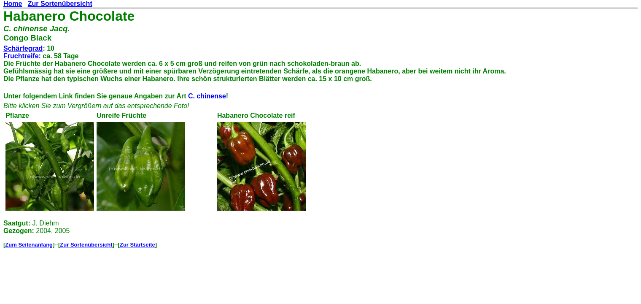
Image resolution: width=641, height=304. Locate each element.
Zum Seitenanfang (29, 245)
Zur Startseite (137, 245)
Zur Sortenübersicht (60, 3)
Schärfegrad (23, 48)
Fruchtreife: (22, 56)
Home (12, 3)
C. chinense (207, 96)
